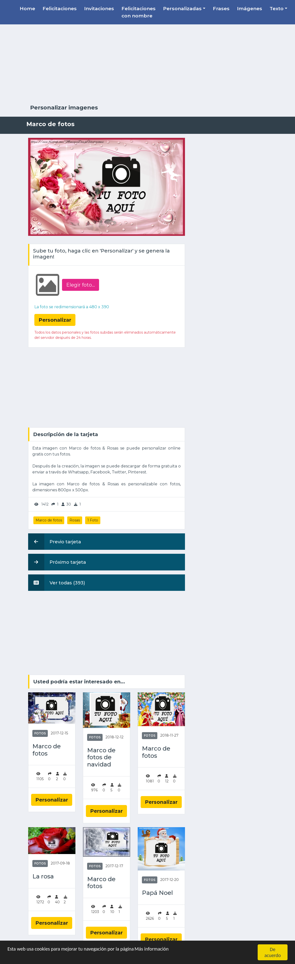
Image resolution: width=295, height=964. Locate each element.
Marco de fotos (49, 520)
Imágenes (249, 8)
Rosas (74, 520)
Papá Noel (157, 892)
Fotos (40, 733)
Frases (221, 8)
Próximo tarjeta (57, 562)
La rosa (43, 876)
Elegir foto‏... (80, 285)
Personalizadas (182, 8)
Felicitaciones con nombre (138, 12)
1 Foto (92, 520)
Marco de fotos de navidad (101, 757)
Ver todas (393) (56, 582)
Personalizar (51, 800)
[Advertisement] (147, 64)
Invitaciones (99, 8)
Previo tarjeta (54, 541)
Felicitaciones (60, 8)
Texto (277, 8)
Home (27, 8)
